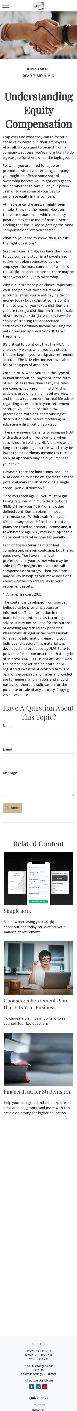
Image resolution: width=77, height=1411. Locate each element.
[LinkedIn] (38, 1386)
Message (10, 773)
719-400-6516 (42, 1351)
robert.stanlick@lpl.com (38, 1380)
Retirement (38, 1405)
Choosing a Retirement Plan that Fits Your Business (35, 1004)
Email (7, 749)
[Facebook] (31, 1386)
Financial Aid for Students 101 (37, 1091)
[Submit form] (12, 808)
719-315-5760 (43, 1355)
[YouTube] (44, 1386)
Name (7, 725)
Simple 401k (17, 910)
